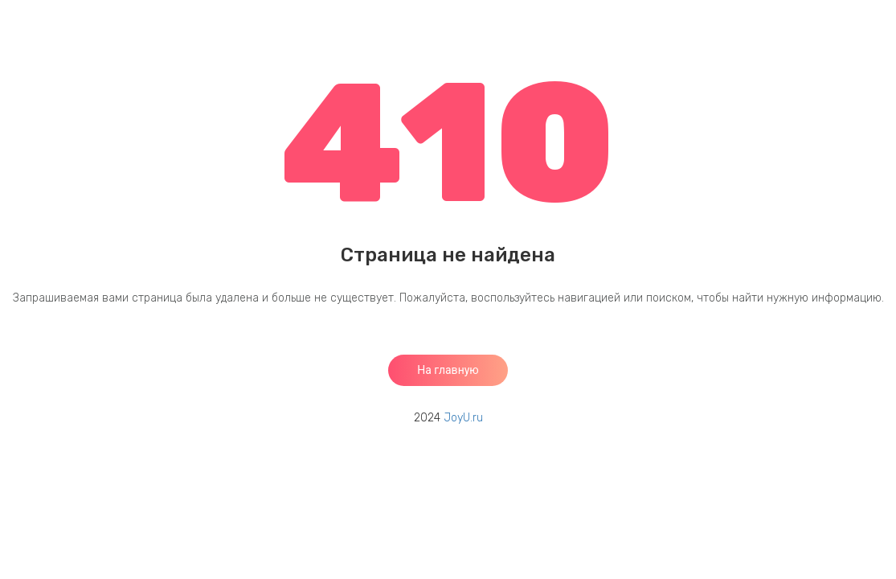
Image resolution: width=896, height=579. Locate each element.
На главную (448, 369)
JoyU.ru (463, 418)
